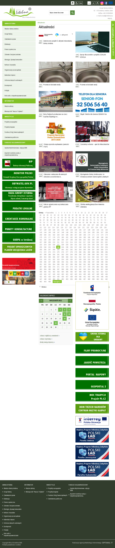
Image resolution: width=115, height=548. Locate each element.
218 (89, 242)
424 (80, 274)
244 (62, 247)
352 (45, 264)
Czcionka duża (97, 3)
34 (98, 215)
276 (62, 252)
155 (93, 232)
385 (49, 269)
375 (76, 267)
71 (94, 220)
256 (45, 249)
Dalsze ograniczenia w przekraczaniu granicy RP (56, 205)
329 (84, 259)
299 (93, 254)
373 (67, 267)
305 (49, 257)
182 (71, 237)
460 (97, 279)
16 (103, 212)
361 (84, 264)
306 (54, 257)
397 (102, 269)
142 (106, 230)
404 (62, 271)
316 (97, 257)
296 (80, 254)
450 (54, 279)
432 (45, 276)
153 (84, 232)
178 (54, 237)
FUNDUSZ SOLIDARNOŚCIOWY (15, 143)
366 (106, 264)
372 (62, 267)
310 (71, 257)
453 (67, 279)
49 (83, 217)
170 (89, 235)
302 (106, 254)
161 (49, 235)
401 (49, 271)
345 (84, 262)
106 (88, 225)
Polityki (7, 91)
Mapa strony (81, 3)
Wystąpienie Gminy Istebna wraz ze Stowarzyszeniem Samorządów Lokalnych (94, 175)
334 (106, 259)
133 (67, 230)
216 (80, 242)
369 (49, 267)
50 (87, 217)
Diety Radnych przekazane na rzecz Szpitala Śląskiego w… (55, 115)
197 (67, 239)
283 (93, 252)
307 (58, 257)
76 (44, 222)
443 (93, 276)
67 (80, 220)
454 (71, 279)
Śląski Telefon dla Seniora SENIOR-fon (93, 114)
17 (106, 212)
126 (105, 227)
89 (90, 222)
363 (93, 264)
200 (80, 239)
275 (58, 252)
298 (89, 254)
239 (41, 247)
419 (58, 274)
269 (102, 249)
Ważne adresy (9, 106)
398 (106, 269)
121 (83, 227)
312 (80, 257)
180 (62, 237)
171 (93, 235)
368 (45, 267)
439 (76, 276)
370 (54, 267)
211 (58, 242)
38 (44, 217)
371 (58, 267)
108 (97, 225)
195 (58, 239)
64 (69, 220)
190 (106, 237)
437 (67, 276)
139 (93, 230)
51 (90, 217)
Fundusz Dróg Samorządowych (14, 132)
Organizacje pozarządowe (13, 70)
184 (80, 237)
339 (58, 262)
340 (62, 262)
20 (47, 215)
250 (89, 247)
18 (40, 215)
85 (76, 222)
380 (97, 267)
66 (76, 220)
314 (89, 257)
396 (97, 269)
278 (71, 252)
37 (40, 217)
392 (80, 269)
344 (80, 262)
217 (84, 242)
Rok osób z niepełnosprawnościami (15, 96)
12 (89, 212)
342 (71, 262)
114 (53, 227)
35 (101, 215)
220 (97, 242)
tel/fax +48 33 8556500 (105, 13)
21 (51, 215)
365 (102, 264)
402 (54, 271)
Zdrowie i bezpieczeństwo (13, 54)
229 (67, 244)
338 (54, 262)
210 (54, 242)
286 (106, 252)
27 (72, 215)
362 (89, 264)
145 (49, 232)
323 (58, 259)
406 (71, 271)
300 (97, 254)
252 (97, 247)
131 (58, 230)
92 (101, 222)
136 (80, 230)
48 (80, 217)
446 (106, 276)
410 (89, 271)
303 (41, 257)
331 (93, 259)
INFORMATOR (9, 101)
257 (49, 249)
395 (93, 269)
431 (41, 276)
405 (67, 271)
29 (80, 215)
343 (76, 262)
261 (67, 249)
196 (62, 239)
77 (47, 222)
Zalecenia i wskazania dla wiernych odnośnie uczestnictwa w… (55, 175)
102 (71, 225)
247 (76, 247)
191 (41, 239)
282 (89, 252)
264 (80, 249)
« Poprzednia (49, 212)
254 (106, 247)
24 (62, 215)
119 (75, 227)
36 (105, 215)
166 (71, 235)
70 (90, 220)
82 (65, 222)
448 (45, 279)
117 (66, 227)
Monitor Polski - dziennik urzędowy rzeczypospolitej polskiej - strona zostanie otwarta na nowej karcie (18, 175)
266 (89, 249)
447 (41, 279)
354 (54, 264)
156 (97, 232)
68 (83, 220)
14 (96, 212)
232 (80, 244)
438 (71, 276)
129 (49, 230)
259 (58, 249)
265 (84, 249)
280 (80, 252)
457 (84, 279)
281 (84, 252)
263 (76, 249)
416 (45, 274)
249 (84, 247)
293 (67, 254)
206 (106, 239)
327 (76, 259)
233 (84, 244)
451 (58, 279)
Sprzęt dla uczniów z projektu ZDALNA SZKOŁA (93, 55)
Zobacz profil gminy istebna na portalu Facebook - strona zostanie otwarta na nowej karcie (105, 3)
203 (93, 239)
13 (92, 212)
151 (76, 232)
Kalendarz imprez (10, 75)
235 (93, 244)
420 (62, 274)
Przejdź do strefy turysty (113, 40)
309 (67, 257)
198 (71, 239)
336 (45, 262)
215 (75, 242)
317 (102, 257)
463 (41, 281)
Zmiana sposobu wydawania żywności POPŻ (56, 145)
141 (102, 230)
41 (54, 217)
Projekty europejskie (11, 122)
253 (102, 247)
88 (87, 222)
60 (54, 220)
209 (49, 242)
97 (51, 225)
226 (54, 244)
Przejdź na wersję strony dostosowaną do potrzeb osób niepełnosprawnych (77, 3)
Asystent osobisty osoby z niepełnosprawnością (13, 154)
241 (49, 247)
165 (67, 235)
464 (45, 281)
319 (41, 259)
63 (65, 220)
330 (89, 259)
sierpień (41, 301)
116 (62, 227)
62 (62, 220)
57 (44, 220)
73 (101, 220)
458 (89, 279)
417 (49, 274)
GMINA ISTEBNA (10, 23)
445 (102, 276)
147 (58, 232)
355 (58, 264)
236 (97, 244)
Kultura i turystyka (10, 65)
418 (54, 274)
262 (71, 249)
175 (41, 237)
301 (102, 254)
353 (49, 264)
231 (76, 244)
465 (49, 281)
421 (67, 274)
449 (49, 279)
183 (76, 237)
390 (71, 269)
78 (51, 222)
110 (106, 225)
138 (89, 230)
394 (89, 269)
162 (54, 235)
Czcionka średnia (93, 3)
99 (58, 225)
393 (84, 269)
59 (51, 220)
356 (62, 264)
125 (101, 227)
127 (41, 230)
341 (67, 262)
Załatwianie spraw (10, 39)
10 (81, 212)
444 (97, 276)
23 (58, 215)
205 (102, 239)
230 (71, 244)
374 (71, 267)
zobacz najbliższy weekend (50, 336)
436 (62, 276)
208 (45, 242)
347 (93, 262)
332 (97, 259)
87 (83, 222)
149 (67, 232)
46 (72, 217)
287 (41, 254)
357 (67, 264)
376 (80, 267)
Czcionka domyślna (89, 3)
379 (93, 267)
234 (89, 244)
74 (105, 220)
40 (51, 217)
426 (89, 274)
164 (62, 235)
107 (93, 225)
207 (41, 242)
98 (54, 225)
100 (62, 225)
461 (102, 279)
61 (58, 220)
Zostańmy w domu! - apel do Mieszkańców (94, 144)
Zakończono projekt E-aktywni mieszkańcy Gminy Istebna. (57, 42)
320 (45, 259)
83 (69, 222)
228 (62, 244)
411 (93, 271)
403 (58, 271)
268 (97, 249)
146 (54, 232)
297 (84, 254)
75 (40, 222)
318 (106, 257)
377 (84, 267)
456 (80, 279)
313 (84, 257)
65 (72, 220)
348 (97, 262)
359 (76, 264)
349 (102, 262)
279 (76, 252)
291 (58, 254)
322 (54, 259)
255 (41, 249)
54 (101, 217)
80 (58, 222)
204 (97, 239)
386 (54, 269)
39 (47, 217)
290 (54, 254)
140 (97, 230)
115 (57, 227)
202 (89, 239)
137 (84, 230)
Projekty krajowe (10, 127)
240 (45, 247)
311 (76, 257)
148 (62, 232)
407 (76, 271)
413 (102, 271)
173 (102, 235)
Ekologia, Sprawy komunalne (13, 60)
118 (70, 227)
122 (88, 227)
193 (49, 239)
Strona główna (72, 3)
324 (62, 259)
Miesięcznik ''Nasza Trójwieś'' (14, 111)
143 (41, 232)
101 (66, 225)
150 (71, 232)
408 (80, 271)
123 (92, 227)
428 (97, 274)
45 (69, 217)
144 (45, 232)
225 (49, 244)
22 (54, 215)
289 (49, 254)
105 (84, 225)
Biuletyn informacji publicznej (18, 163)
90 (94, 222)
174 (106, 235)
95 (44, 225)
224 (45, 244)
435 (58, 276)
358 (71, 264)
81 (62, 222)
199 (76, 239)
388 (62, 269)
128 (45, 230)
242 (54, 247)
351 (41, 264)
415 (41, 274)
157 (102, 232)
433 (49, 276)
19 (44, 215)
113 (49, 227)
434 (54, 276)
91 (98, 222)
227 (58, 244)
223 (41, 244)
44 (65, 217)
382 (106, 267)
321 (49, 259)
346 (89, 262)
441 (84, 276)
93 (105, 222)
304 (45, 257)
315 (93, 257)
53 (98, 217)
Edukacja (7, 44)
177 (49, 237)
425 (84, 274)
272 (45, 252)
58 (47, 220)
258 (54, 249)
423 (76, 274)
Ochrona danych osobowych (13, 80)
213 (67, 242)
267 (93, 249)
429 (102, 274)
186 (89, 237)
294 (71, 254)
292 (62, 254)
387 (58, 269)
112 (45, 227)
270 (106, 249)
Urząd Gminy (8, 34)
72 (98, 220)
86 (80, 222)
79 (54, 222)
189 (102, 237)
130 (54, 230)
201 (84, 239)
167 (76, 235)
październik (70, 301)
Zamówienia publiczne (12, 137)
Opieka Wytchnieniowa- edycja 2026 (16, 148)
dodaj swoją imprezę (47, 342)
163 (58, 235)
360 (80, 264)
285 (102, 252)
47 (76, 217)
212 (62, 242)
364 (97, 264)
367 (41, 267)
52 (94, 217)
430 (106, 274)
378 (89, 267)
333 (102, 259)
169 (84, 235)
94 (40, 225)
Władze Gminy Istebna (11, 29)
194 (54, 239)
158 (106, 232)
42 (58, 217)
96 (47, 225)
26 (69, 215)
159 (41, 235)
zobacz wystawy (46, 339)
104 (80, 225)
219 (93, 242)
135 (76, 230)
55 (105, 217)
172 (97, 235)
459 (93, 279)
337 (49, 262)
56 (40, 220)
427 (93, 274)
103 (75, 225)
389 (67, 269)
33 (94, 215)
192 (45, 239)
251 (93, 247)
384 (45, 269)
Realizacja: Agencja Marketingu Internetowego (87, 543)
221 (102, 242)
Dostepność (8, 85)
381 (102, 267)
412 (97, 271)
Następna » (57, 281)
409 (84, 271)
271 (41, 252)
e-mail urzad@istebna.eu (105, 16)
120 (79, 227)
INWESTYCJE (9, 117)
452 (62, 279)
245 (67, 247)
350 (106, 262)
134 (71, 230)
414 (106, 271)
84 (72, 222)
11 (85, 212)
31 (87, 215)
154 (89, 232)
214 (71, 242)
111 (41, 227)
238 (106, 244)
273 (49, 252)
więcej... (110, 18)
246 (71, 247)
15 (99, 212)
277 (67, 252)
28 (76, 215)
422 (71, 274)
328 (80, 259)
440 (80, 276)
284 (97, 252)
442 (89, 276)
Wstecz (44, 287)
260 (62, 249)
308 (62, 257)
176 (45, 237)
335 (41, 262)
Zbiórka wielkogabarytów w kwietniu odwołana (92, 205)
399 (41, 271)
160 (45, 235)
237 (102, 244)
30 (83, 215)
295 (76, 254)
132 (62, 230)
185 (84, 237)
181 (67, 237)
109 (102, 225)
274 (54, 252)
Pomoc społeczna (10, 49)
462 (106, 279)
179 (58, 237)
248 (80, 247)
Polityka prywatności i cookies (11, 545)
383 (41, 269)
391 (76, 269)
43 (62, 217)
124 (96, 227)
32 (90, 215)
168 (80, 235)
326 (71, 259)
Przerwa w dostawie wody (52, 84)
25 (65, 215)
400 (45, 271)
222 (106, 242)
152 (80, 232)
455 (76, 279)
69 (87, 220)
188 (97, 237)
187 (93, 237)
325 (67, 259)
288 (45, 254)
